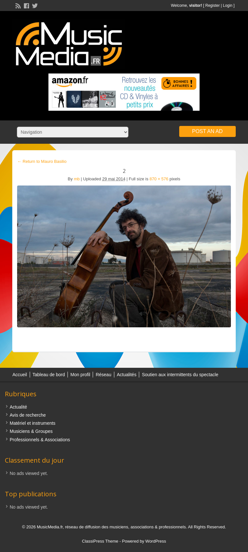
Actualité (18, 407)
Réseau (103, 374)
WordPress (155, 541)
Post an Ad (207, 131)
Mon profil (80, 374)
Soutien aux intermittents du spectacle (180, 374)
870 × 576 (159, 178)
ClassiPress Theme (100, 541)
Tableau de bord (49, 374)
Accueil (19, 374)
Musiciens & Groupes (31, 431)
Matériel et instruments (33, 423)
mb (77, 178)
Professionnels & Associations (40, 439)
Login (227, 5)
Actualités (127, 374)
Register (212, 5)
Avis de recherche (28, 415)
